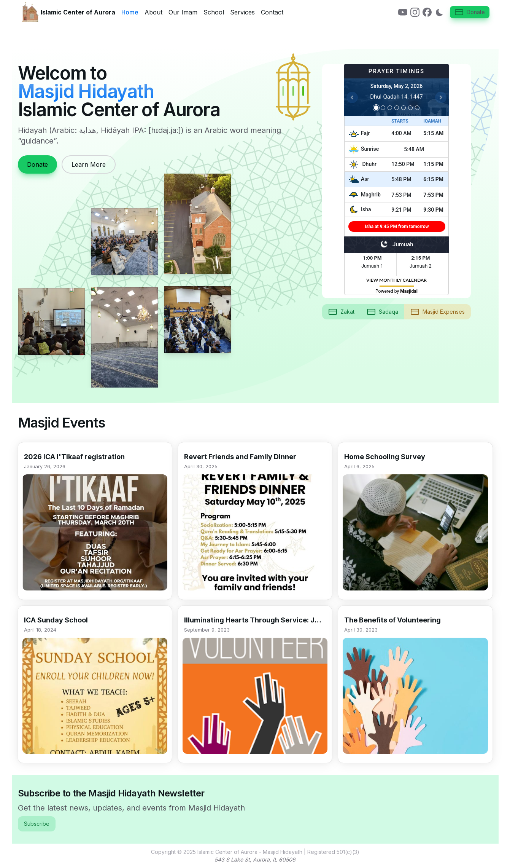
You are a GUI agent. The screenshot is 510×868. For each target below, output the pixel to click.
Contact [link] (272, 12)
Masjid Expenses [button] (437, 311)
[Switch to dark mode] (439, 12)
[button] (95, 521)
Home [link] (129, 12)
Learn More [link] (88, 164)
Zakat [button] (341, 311)
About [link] (153, 12)
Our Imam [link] (182, 12)
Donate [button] (469, 12)
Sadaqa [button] (382, 311)
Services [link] (242, 12)
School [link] (213, 12)
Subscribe (36, 823)
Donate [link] (37, 164)
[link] (402, 12)
